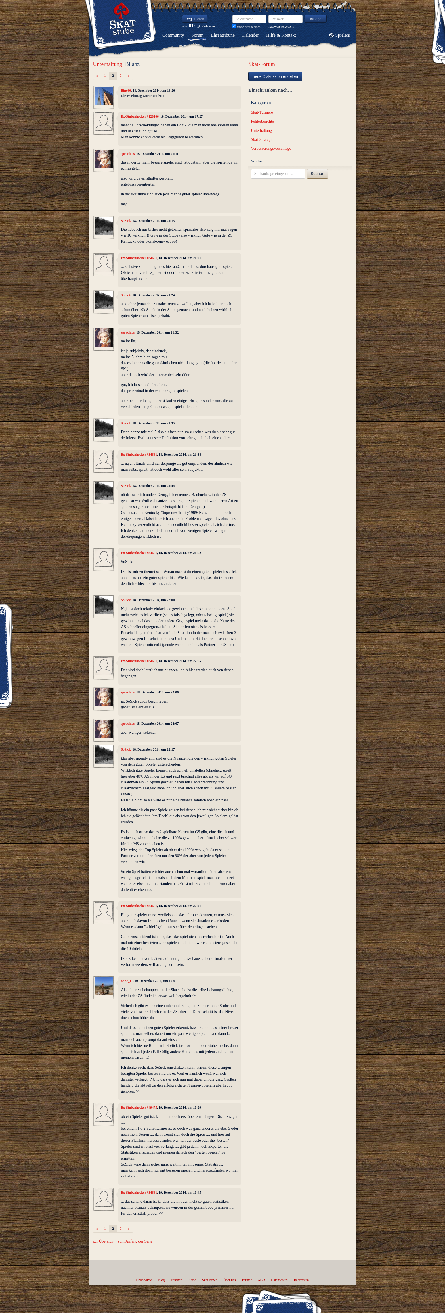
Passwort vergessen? (281, 26)
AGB (261, 1280)
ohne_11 (127, 981)
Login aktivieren (202, 26)
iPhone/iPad (144, 1280)
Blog (161, 1280)
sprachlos (128, 154)
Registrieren (195, 19)
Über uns (229, 1280)
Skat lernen (209, 1280)
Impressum (301, 1280)
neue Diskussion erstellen (275, 76)
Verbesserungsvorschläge (271, 148)
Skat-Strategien (263, 139)
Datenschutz (279, 1280)
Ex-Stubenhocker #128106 (140, 116)
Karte (192, 1280)
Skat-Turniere (262, 112)
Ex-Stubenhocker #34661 (139, 258)
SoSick (126, 221)
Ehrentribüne (223, 35)
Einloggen (316, 19)
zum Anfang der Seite (135, 1241)
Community (173, 35)
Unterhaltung (107, 64)
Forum (198, 35)
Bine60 (126, 91)
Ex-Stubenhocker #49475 (139, 1108)
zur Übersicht (103, 1241)
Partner (246, 1280)
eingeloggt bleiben (246, 26)
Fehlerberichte (262, 121)
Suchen (317, 173)
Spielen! (342, 35)
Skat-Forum (261, 64)
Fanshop (176, 1280)
